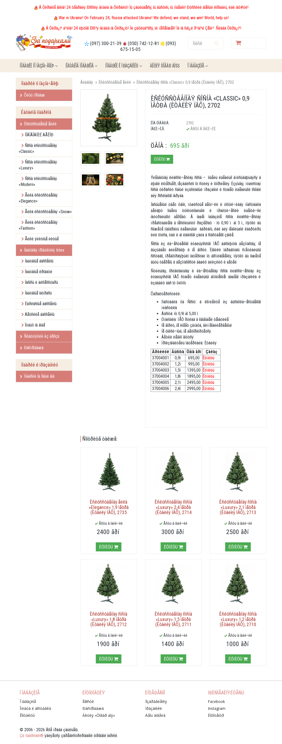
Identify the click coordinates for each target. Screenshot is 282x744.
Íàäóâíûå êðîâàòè (38, 271)
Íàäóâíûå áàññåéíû (39, 261)
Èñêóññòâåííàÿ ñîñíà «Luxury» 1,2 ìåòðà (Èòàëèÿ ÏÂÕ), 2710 (238, 619)
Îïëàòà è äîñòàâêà (35, 708)
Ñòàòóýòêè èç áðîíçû (39, 336)
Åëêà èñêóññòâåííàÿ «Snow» (48, 211)
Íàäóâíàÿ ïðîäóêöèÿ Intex (42, 250)
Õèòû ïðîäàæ (32, 95)
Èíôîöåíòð (216, 715)
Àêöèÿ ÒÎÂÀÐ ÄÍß (165, 65)
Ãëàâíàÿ (86, 82)
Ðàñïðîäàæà (31, 347)
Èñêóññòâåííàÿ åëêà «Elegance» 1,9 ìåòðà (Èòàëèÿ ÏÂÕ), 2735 (109, 507)
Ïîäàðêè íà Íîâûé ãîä (37, 376)
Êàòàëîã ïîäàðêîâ (81, 65)
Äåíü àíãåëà (155, 715)
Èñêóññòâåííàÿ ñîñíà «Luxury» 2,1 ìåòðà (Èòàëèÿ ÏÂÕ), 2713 (238, 507)
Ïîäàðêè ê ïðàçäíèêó (123, 65)
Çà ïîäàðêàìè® (31, 735)
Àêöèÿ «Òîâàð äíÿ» (98, 715)
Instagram (216, 708)
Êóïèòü (162, 159)
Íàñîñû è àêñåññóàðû (41, 282)
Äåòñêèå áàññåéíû (39, 314)
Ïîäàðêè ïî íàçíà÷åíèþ (39, 65)
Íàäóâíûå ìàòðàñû (38, 293)
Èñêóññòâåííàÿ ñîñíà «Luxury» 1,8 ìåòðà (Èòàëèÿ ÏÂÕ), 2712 (108, 619)
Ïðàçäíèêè (153, 708)
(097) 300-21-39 (105, 43)
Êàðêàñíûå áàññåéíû (41, 303)
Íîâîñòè (88, 701)
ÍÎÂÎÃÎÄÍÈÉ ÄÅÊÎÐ (39, 134)
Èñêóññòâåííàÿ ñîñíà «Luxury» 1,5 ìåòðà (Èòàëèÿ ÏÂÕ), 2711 (173, 619)
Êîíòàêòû (27, 715)
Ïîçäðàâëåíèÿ (156, 701)
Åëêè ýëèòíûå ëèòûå (42, 238)
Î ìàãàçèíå (198, 65)
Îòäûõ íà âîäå (35, 325)
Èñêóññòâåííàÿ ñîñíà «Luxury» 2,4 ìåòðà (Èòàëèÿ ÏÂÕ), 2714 (173, 507)
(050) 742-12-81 (143, 43)
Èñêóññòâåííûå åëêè (38, 123)
